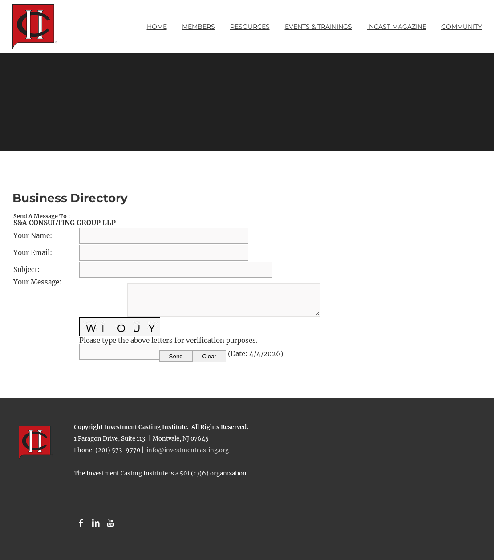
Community (461, 27)
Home (157, 27)
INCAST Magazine (396, 27)
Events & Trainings (318, 27)
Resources (250, 27)
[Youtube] (110, 523)
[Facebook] (81, 523)
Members (198, 27)
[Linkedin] (96, 523)
